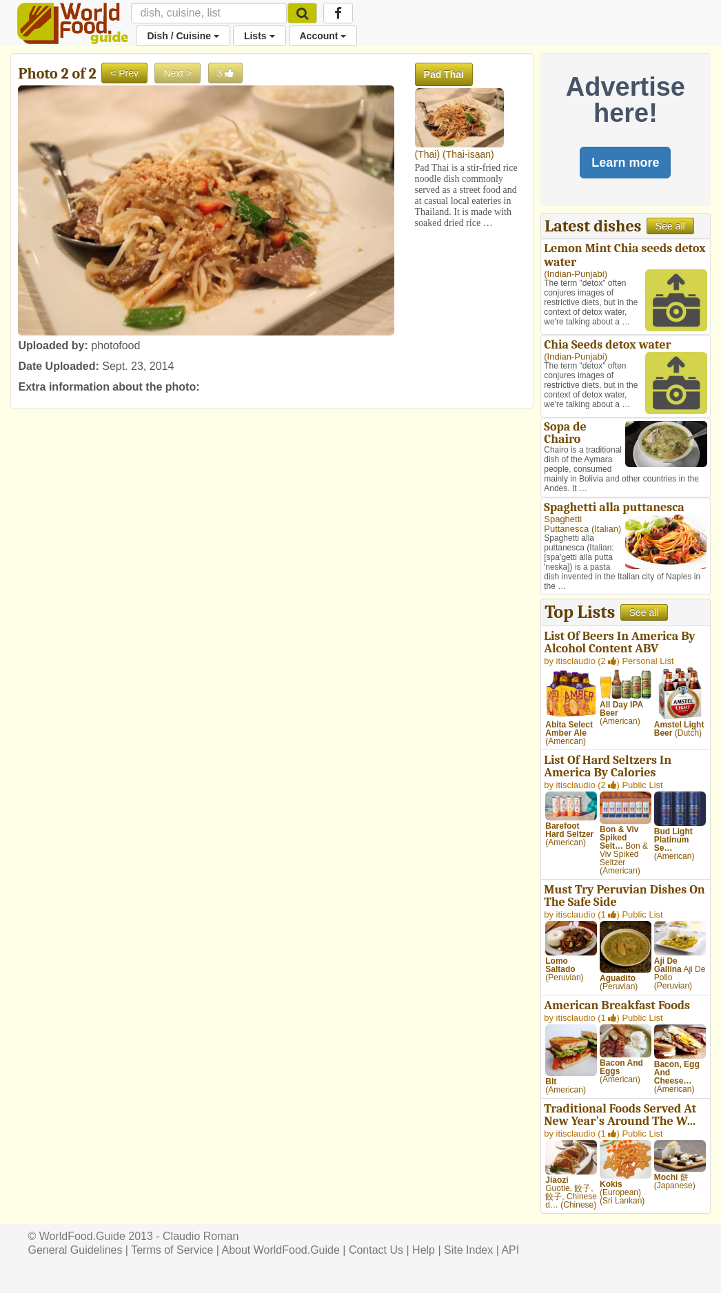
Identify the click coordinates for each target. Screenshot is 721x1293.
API (510, 1250)
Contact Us (376, 1250)
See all (670, 225)
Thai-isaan (468, 154)
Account (323, 35)
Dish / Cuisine (183, 35)
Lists (259, 35)
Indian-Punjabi (576, 274)
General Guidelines (75, 1250)
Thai (427, 154)
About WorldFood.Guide (281, 1250)
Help (423, 1250)
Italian (606, 529)
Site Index (468, 1250)
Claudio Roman (200, 1236)
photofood (115, 345)
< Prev (124, 73)
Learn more (625, 162)
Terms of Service (172, 1250)
